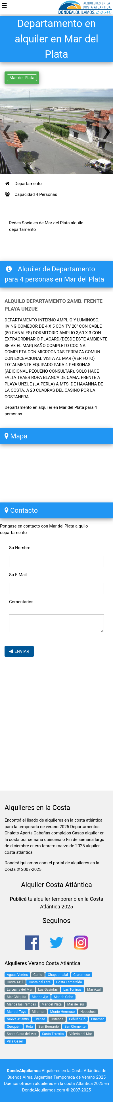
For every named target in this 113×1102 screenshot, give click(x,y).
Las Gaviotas (48, 990)
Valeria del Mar (80, 1034)
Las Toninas (72, 990)
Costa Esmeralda (69, 982)
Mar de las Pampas (21, 1004)
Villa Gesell (15, 1041)
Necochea (88, 1012)
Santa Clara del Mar (21, 1034)
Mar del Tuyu (16, 1012)
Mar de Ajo (40, 997)
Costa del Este (40, 982)
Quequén (13, 1027)
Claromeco (82, 975)
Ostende (57, 1019)
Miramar (38, 1012)
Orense (39, 1019)
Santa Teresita (53, 1034)
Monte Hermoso (62, 1012)
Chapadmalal (58, 975)
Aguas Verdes (17, 975)
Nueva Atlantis (18, 1019)
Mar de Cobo (63, 997)
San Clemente (74, 1027)
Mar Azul (94, 990)
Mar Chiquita (16, 997)
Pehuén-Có (77, 1019)
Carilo (38, 975)
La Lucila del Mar (20, 990)
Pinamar (97, 1019)
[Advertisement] (56, 724)
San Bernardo (48, 1027)
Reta (29, 1027)
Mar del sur (75, 1004)
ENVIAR (19, 651)
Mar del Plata (21, 77)
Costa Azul (15, 982)
